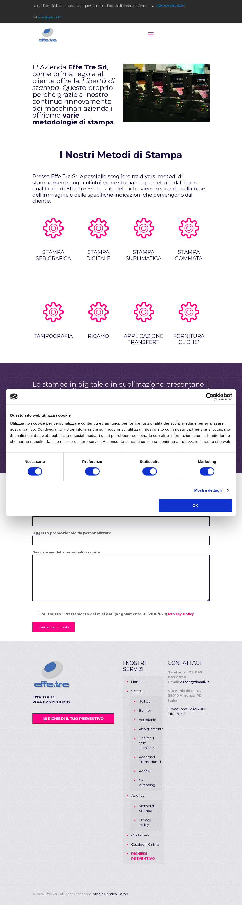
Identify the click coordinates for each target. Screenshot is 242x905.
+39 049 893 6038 (171, 6)
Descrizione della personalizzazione (121, 575)
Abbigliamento (149, 729)
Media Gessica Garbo (110, 894)
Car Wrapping (147, 782)
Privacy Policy (181, 614)
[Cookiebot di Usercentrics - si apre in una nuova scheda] (209, 396)
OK (195, 505)
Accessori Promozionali (149, 759)
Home (136, 682)
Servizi (136, 691)
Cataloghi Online (145, 844)
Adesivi (145, 771)
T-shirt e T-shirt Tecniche (147, 743)
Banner (145, 710)
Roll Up (145, 701)
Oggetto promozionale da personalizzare (121, 538)
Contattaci (140, 835)
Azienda (138, 795)
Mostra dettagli (208, 490)
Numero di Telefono (121, 519)
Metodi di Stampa (147, 808)
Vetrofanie (147, 720)
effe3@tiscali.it (50, 17)
